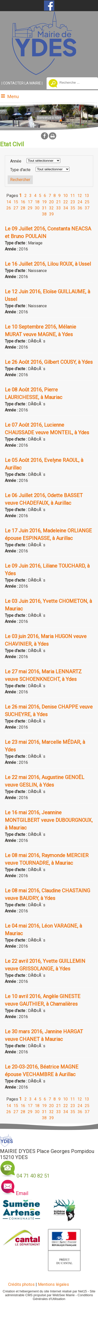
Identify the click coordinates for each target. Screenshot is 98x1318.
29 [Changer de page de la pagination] (30, 208)
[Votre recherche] (74, 82)
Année (15, 161)
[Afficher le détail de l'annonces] (49, 232)
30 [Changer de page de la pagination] (37, 208)
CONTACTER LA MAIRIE (22, 83)
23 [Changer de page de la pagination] (73, 202)
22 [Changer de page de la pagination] (65, 202)
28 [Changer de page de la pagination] (23, 208)
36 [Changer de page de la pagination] (80, 208)
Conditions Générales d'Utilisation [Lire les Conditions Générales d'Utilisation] (63, 1297)
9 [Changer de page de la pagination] (59, 195)
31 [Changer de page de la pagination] (44, 208)
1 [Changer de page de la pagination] (20, 195)
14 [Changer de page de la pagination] (8, 202)
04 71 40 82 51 (33, 1176)
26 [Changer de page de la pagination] (8, 208)
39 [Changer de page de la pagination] (51, 214)
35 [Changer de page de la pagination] (73, 208)
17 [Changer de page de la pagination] (30, 202)
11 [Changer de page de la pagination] (72, 195)
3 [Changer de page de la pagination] (30, 195)
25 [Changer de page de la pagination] (87, 202)
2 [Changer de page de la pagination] (25, 195)
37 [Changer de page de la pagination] (87, 208)
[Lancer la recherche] (53, 84)
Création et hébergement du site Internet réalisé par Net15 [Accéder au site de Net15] (45, 1291)
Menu (13, 96)
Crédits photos (21, 1284)
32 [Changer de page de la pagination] (51, 208)
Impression (52, 135)
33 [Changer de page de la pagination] (58, 208)
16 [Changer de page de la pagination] (23, 202)
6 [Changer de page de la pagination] (45, 195)
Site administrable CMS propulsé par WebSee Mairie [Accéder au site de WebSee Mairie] (50, 1293)
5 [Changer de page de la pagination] (40, 195)
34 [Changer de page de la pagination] (65, 208)
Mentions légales (53, 1284)
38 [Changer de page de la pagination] (44, 214)
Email (22, 1193)
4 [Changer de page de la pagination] (35, 195)
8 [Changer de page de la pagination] (54, 195)
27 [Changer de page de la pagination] (15, 208)
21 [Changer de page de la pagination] (58, 202)
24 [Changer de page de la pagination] (80, 202)
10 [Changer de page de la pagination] (65, 195)
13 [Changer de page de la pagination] (87, 195)
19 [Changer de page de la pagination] (44, 202)
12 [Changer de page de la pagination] (79, 195)
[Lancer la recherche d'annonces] (20, 179)
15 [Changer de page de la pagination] (15, 202)
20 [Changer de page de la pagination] (51, 202)
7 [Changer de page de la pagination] (50, 195)
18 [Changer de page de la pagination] (37, 202)
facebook (44, 135)
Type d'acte (20, 169)
